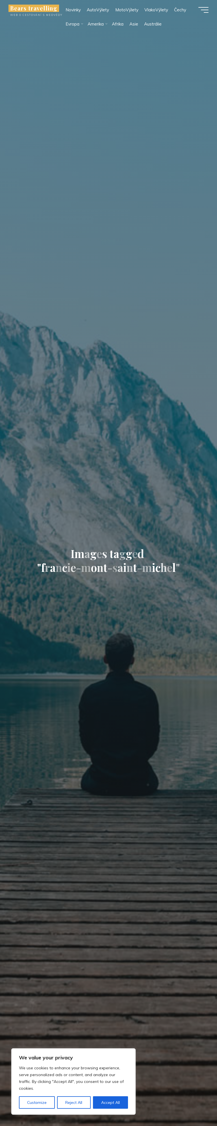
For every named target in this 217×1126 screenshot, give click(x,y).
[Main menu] (203, 10)
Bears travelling (33, 8)
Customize (37, 1102)
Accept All (110, 1102)
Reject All (73, 1102)
